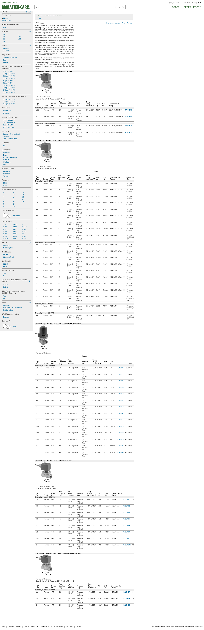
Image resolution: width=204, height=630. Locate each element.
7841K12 (120, 394)
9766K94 (126, 519)
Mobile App (34, 626)
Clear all (28, 12)
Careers (26, 626)
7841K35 (120, 381)
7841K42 (120, 400)
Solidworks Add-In (46, 626)
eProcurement (58, 626)
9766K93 (126, 512)
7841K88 (120, 452)
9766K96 (126, 532)
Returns (18, 626)
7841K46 (120, 387)
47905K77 (128, 132)
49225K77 (126, 592)
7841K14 (120, 426)
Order (176, 7)
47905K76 (128, 126)
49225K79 (126, 605)
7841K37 (120, 368)
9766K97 (126, 538)
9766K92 (126, 506)
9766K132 (127, 545)
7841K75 (120, 439)
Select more (7, 20)
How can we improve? (113, 23)
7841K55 (120, 420)
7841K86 (120, 446)
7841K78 (120, 433)
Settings (78, 626)
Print (123, 23)
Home (3, 626)
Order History (192, 7)
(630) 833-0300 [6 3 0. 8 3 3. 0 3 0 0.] (174, 3)
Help (71, 626)
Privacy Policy (198, 626)
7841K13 (120, 407)
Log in (198, 3)
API (67, 626)
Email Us (187, 3)
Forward (129, 23)
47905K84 (128, 116)
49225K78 (126, 598)
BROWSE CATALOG (10, 2)
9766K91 (126, 499)
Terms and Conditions (184, 626)
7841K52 (120, 413)
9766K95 (126, 525)
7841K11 (120, 374)
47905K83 (128, 110)
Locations (11, 626)
